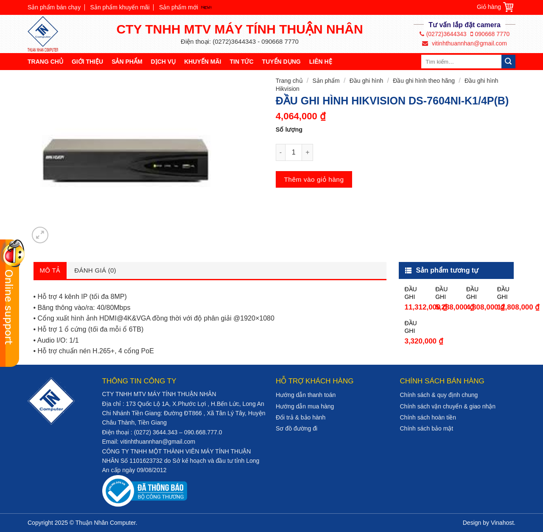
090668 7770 (490, 34)
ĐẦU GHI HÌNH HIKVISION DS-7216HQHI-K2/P (414, 293)
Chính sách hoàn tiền (428, 417)
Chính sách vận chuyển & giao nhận (448, 406)
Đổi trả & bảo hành (300, 417)
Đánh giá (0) (95, 270)
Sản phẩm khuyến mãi (120, 7)
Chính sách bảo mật (426, 428)
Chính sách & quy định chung (439, 394)
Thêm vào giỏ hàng (314, 179)
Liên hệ (320, 61)
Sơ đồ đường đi (296, 428)
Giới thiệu (87, 61)
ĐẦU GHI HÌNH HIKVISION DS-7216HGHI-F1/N (414, 327)
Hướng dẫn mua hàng (305, 406)
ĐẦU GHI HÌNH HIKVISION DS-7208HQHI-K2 (476, 293)
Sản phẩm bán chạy (54, 7)
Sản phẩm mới (178, 7)
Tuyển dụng (281, 61)
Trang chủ (45, 61)
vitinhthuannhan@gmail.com (464, 43)
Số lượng (289, 129)
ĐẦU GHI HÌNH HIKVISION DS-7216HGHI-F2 (445, 293)
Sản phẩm (127, 61)
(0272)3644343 (443, 34)
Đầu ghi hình (366, 80)
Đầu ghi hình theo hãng (424, 80)
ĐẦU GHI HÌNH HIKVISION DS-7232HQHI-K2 (507, 293)
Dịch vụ (163, 61)
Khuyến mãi (202, 61)
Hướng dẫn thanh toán (306, 394)
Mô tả (50, 270)
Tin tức (241, 61)
